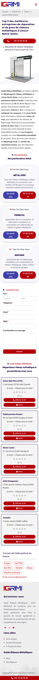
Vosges (7, 563)
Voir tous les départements (15, 577)
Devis (19, 405)
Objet (6, 321)
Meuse (29, 568)
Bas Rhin (7, 568)
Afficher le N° (19, 400)
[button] (36, 5)
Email (6, 312)
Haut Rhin (19, 563)
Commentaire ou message (14, 330)
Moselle (19, 568)
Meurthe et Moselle (12, 572)
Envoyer (19, 351)
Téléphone (8, 303)
